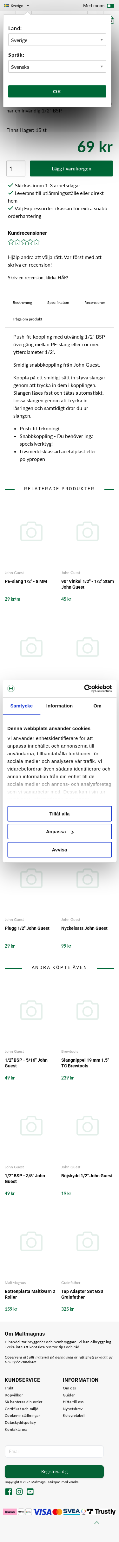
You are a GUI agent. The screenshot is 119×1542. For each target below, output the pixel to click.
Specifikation (58, 302)
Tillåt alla (60, 813)
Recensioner (94, 302)
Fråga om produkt (27, 319)
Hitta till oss (73, 1401)
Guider (69, 1395)
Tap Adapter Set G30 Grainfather (82, 1294)
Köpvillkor (14, 1395)
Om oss (69, 1388)
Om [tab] (98, 705)
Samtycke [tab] (21, 705)
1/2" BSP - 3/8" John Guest (25, 1178)
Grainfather (70, 1282)
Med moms (98, 7)
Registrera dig (54, 1471)
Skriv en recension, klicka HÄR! (38, 277)
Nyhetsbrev (73, 1408)
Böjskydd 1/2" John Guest (87, 1175)
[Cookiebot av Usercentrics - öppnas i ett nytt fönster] (85, 689)
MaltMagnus (15, 1282)
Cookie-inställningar (22, 1415)
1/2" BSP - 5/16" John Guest (26, 1063)
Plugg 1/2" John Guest (27, 928)
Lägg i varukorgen (71, 168)
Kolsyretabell (74, 1415)
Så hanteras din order (23, 1401)
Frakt (9, 1388)
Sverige (17, 5)
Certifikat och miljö (21, 1408)
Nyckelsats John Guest (84, 928)
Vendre (74, 1482)
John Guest (14, 572)
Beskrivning (22, 302)
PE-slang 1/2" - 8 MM (26, 581)
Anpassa (60, 831)
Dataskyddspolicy (20, 1422)
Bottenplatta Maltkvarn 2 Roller (30, 1294)
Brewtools (69, 1051)
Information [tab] (59, 705)
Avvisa (59, 849)
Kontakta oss (16, 1429)
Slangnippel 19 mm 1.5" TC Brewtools (85, 1063)
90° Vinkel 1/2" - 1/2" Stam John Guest (87, 584)
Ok (57, 91)
